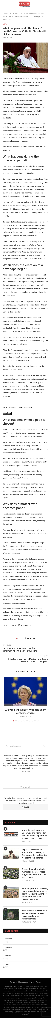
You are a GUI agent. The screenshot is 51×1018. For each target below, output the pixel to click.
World (15, 14)
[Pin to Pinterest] (31, 638)
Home (5, 14)
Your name (25, 774)
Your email (25, 790)
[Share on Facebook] (25, 638)
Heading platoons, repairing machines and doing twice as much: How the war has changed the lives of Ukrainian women (35, 893)
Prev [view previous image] (5, 413)
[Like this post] (20, 638)
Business (8, 939)
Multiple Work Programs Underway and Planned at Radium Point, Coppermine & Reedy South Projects (34, 834)
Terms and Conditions (19, 982)
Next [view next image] (9, 413)
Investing (8, 947)
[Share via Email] (34, 638)
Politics (8, 955)
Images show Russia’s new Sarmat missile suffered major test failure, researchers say (34, 914)
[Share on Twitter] (28, 638)
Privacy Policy (35, 982)
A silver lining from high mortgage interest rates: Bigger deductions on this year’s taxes (34, 873)
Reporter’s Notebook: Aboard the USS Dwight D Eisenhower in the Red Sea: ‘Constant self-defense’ (34, 853)
